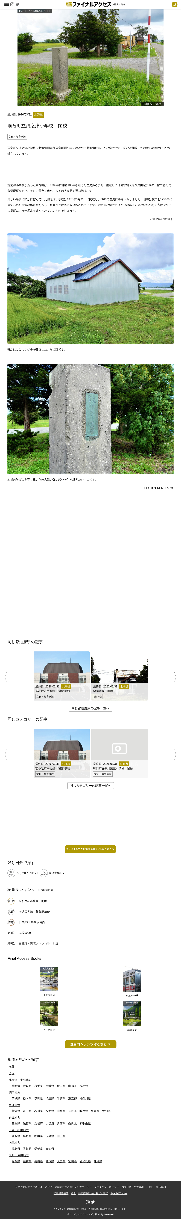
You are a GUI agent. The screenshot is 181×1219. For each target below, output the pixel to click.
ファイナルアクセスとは (28, 1186)
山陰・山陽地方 (19, 1130)
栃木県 (27, 1098)
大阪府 (50, 1123)
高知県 (50, 1148)
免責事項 (139, 1186)
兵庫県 (61, 1123)
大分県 (61, 1161)
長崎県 (38, 1161)
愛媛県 (38, 1148)
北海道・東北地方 (20, 1079)
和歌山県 (85, 1123)
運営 (73, 1193)
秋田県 (61, 1085)
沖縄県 (98, 1161)
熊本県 (50, 1161)
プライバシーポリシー (106, 1186)
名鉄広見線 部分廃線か (34, 911)
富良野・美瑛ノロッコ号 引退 (38, 943)
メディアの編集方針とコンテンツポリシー (68, 1186)
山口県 (61, 1136)
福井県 (50, 1111)
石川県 (38, 1111)
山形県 (72, 1085)
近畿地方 (14, 1117)
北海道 (16, 1085)
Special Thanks (118, 1193)
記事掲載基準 (61, 1193)
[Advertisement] (90, 169)
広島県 (50, 1136)
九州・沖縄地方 (19, 1155)
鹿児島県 (85, 1161)
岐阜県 (84, 1111)
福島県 (84, 1085)
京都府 (38, 1123)
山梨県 (61, 1111)
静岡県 (95, 1111)
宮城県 (50, 1085)
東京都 (72, 1098)
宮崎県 (72, 1161)
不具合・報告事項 (156, 1186)
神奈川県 (85, 1098)
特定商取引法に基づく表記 (93, 1193)
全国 (11, 1073)
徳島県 (16, 1148)
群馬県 (38, 1098)
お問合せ (126, 1186)
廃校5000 (25, 932)
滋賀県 (27, 1123)
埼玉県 (50, 1098)
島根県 (27, 1136)
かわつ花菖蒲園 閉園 (33, 901)
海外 (11, 1066)
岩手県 (38, 1085)
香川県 (27, 1148)
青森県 (27, 1085)
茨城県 (16, 1098)
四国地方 (14, 1142)
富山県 (27, 1111)
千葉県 (61, 1098)
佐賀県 (27, 1161)
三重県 (16, 1123)
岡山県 (38, 1136)
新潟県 (16, 1111)
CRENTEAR (163, 488)
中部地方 (14, 1105)
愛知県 (106, 1111)
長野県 (72, 1111)
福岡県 (16, 1161)
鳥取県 (16, 1136)
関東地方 (14, 1092)
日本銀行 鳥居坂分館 (32, 922)
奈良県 (72, 1123)
